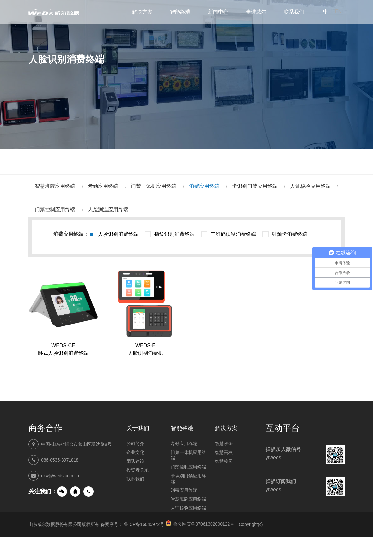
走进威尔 (256, 12)
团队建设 (135, 461)
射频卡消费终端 (289, 234)
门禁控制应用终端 (55, 209)
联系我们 (294, 12)
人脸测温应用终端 (108, 209)
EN (338, 11)
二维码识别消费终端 (233, 234)
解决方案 (142, 12)
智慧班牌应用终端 (55, 186)
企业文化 (135, 452)
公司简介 (135, 443)
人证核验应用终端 (310, 186)
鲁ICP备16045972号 (144, 524)
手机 (88, 491)
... (128, 487)
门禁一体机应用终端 (153, 186)
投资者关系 (137, 470)
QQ (75, 491)
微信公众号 (62, 491)
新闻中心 (218, 12)
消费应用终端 (204, 186)
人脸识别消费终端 (118, 234)
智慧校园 (224, 461)
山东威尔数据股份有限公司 (53, 12)
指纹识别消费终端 (174, 234)
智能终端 (180, 12)
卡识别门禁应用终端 (255, 186)
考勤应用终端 (103, 186)
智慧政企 (224, 443)
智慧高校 (224, 452)
